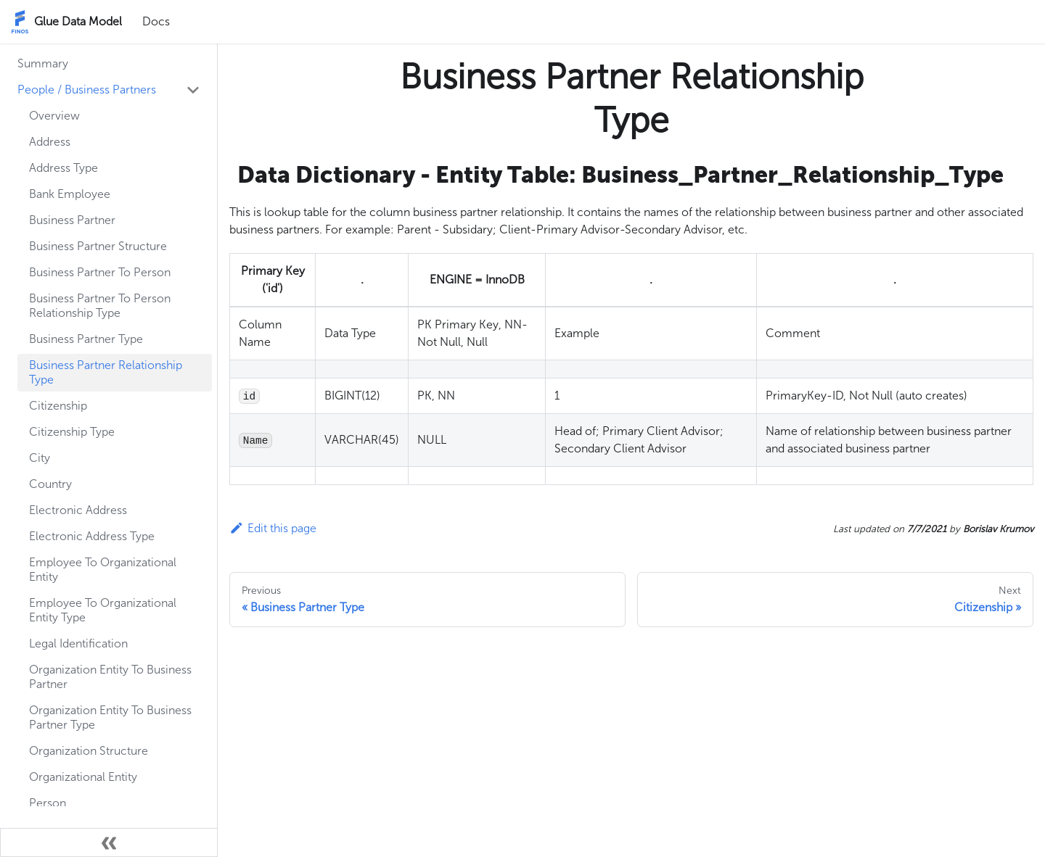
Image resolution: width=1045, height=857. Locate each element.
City (39, 458)
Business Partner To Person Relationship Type (100, 305)
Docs (156, 21)
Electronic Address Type (92, 536)
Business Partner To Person (100, 272)
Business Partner (72, 220)
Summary (42, 63)
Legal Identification (78, 643)
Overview (54, 116)
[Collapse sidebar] (109, 842)
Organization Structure (88, 751)
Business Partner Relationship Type (105, 372)
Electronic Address (78, 510)
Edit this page (272, 528)
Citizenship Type (72, 432)
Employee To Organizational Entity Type (102, 610)
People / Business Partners (86, 89)
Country (50, 484)
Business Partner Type (86, 339)
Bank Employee (69, 194)
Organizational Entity (83, 777)
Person (47, 803)
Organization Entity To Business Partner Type (110, 717)
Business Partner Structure (98, 246)
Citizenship (58, 406)
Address (49, 142)
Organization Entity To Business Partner (110, 677)
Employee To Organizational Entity (102, 569)
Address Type (63, 168)
